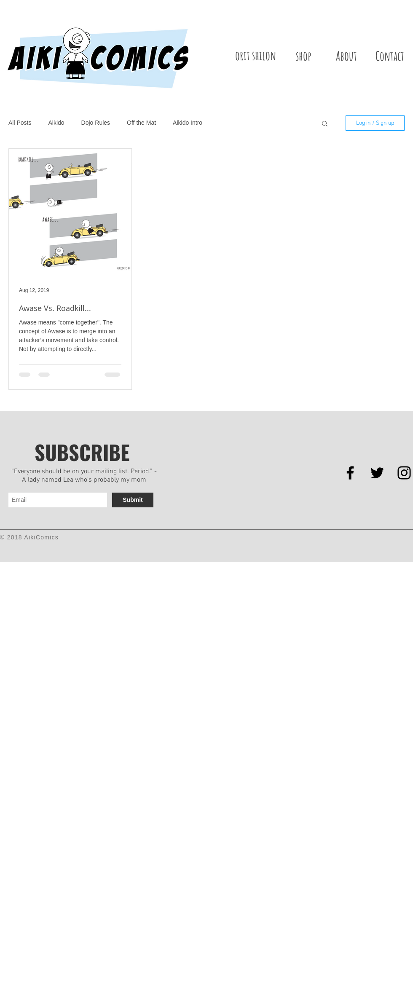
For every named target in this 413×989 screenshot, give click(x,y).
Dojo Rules (95, 122)
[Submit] (132, 500)
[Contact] (389, 56)
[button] (325, 124)
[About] (346, 56)
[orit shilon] (255, 55)
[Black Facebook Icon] (350, 473)
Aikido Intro (187, 122)
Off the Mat (141, 122)
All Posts (19, 122)
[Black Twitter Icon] (377, 473)
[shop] (303, 56)
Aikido (56, 122)
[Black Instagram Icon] (404, 473)
